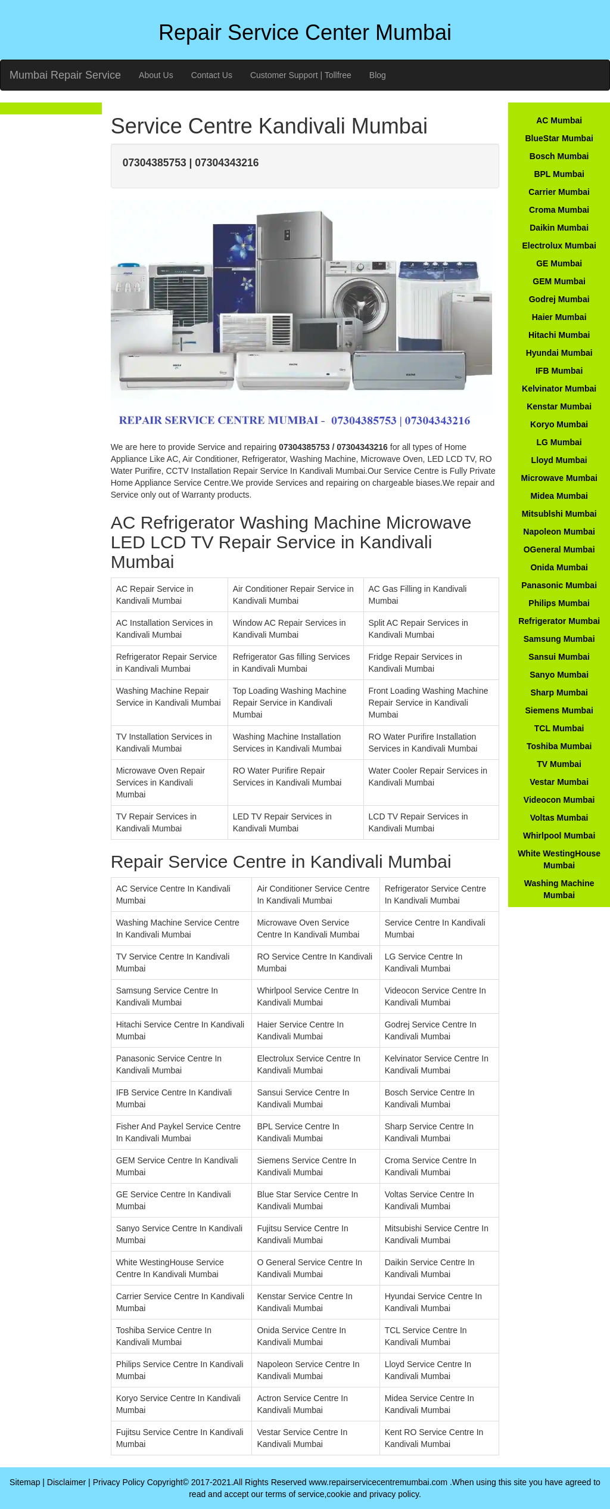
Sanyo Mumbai (559, 674)
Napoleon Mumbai (559, 531)
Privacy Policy (119, 1482)
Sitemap (25, 1482)
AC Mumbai (559, 120)
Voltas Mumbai (559, 817)
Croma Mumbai (559, 210)
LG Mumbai (559, 442)
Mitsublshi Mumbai (559, 513)
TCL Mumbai (559, 728)
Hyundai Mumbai (559, 353)
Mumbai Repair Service (65, 75)
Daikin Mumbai (559, 227)
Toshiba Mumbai (559, 746)
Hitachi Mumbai (559, 335)
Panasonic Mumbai (559, 585)
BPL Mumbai (559, 174)
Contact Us (211, 75)
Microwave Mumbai (559, 478)
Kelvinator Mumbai (559, 388)
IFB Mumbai (559, 370)
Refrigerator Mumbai (559, 621)
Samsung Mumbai (559, 639)
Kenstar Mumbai (559, 406)
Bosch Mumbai (559, 156)
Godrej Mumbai (559, 299)
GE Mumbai (559, 263)
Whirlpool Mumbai (559, 835)
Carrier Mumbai (559, 192)
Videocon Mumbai (559, 800)
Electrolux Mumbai (559, 245)
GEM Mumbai (559, 281)
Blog (377, 75)
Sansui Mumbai (559, 657)
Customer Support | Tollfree (300, 75)
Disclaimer (66, 1482)
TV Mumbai (559, 764)
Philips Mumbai (559, 603)
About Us (156, 75)
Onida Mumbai (558, 567)
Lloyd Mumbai (559, 460)
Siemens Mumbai (559, 710)
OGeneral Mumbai (559, 549)
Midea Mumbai (558, 496)
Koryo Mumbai (559, 424)
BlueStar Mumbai (559, 138)
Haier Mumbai (559, 317)
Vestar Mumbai (559, 782)
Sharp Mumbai (558, 692)
